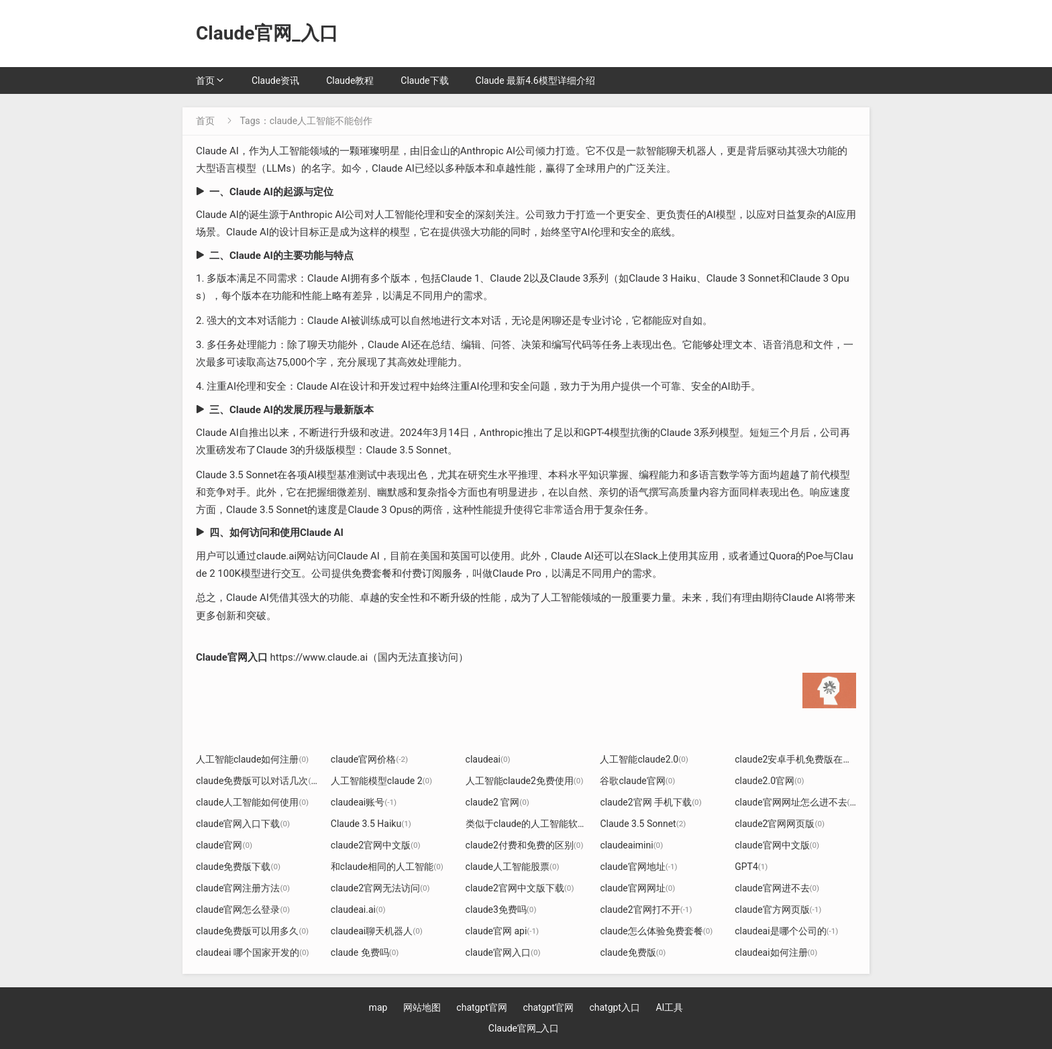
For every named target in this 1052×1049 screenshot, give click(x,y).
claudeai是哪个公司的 (786, 931)
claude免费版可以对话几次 (257, 780)
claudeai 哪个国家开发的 (252, 952)
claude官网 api (502, 931)
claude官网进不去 (777, 888)
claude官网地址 (638, 866)
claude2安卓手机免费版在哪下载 (808, 759)
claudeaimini (631, 845)
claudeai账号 (364, 802)
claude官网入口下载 (243, 823)
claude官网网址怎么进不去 (797, 802)
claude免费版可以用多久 (252, 931)
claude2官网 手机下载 (650, 802)
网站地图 (422, 1007)
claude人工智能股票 (513, 866)
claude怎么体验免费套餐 (656, 931)
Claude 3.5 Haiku (371, 823)
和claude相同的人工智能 (387, 866)
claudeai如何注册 (776, 952)
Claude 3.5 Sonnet (643, 823)
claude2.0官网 (769, 780)
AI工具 (669, 1007)
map (378, 1007)
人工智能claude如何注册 (252, 759)
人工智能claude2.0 (644, 759)
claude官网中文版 (777, 845)
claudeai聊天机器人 (377, 931)
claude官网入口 (503, 952)
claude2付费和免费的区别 (525, 845)
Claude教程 (350, 80)
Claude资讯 (275, 80)
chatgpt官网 (481, 1007)
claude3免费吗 (501, 909)
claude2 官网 (497, 802)
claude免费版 (633, 952)
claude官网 (224, 845)
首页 (205, 80)
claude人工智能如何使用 (252, 802)
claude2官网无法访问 (380, 888)
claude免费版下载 (238, 866)
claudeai (488, 759)
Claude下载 (424, 80)
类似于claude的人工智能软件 (531, 823)
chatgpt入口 (614, 1007)
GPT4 (751, 866)
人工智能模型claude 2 (381, 780)
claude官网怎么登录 (243, 909)
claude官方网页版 (778, 909)
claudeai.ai (358, 909)
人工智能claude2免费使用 (525, 780)
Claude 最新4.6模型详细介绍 (535, 80)
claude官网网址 (637, 888)
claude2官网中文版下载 (520, 888)
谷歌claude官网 (637, 780)
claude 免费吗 (365, 952)
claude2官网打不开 (646, 909)
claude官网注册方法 (243, 888)
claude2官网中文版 (376, 845)
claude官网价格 (369, 759)
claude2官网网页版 (780, 823)
